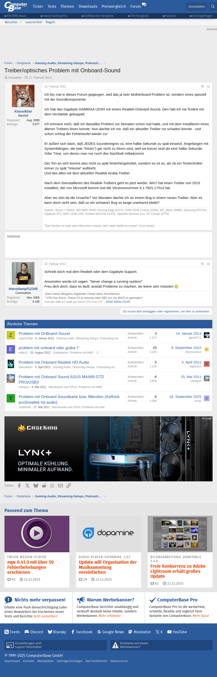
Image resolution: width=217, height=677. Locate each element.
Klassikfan (15, 77)
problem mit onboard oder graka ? (49, 348)
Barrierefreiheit (96, 661)
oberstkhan (26, 367)
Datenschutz (119, 661)
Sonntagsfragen (202, 16)
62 (155, 583)
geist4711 (195, 337)
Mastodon (142, 632)
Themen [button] (67, 6)
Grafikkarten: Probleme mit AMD (73, 352)
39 (83, 579)
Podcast (170, 16)
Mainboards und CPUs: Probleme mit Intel (78, 407)
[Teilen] (202, 86)
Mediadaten (45, 661)
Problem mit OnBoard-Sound (44, 333)
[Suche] (213, 6)
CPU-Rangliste (139, 16)
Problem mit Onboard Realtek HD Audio (54, 362)
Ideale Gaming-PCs (55, 16)
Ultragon (24, 387)
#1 (208, 86)
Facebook (84, 632)
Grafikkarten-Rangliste (98, 16)
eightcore (195, 366)
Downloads (88, 6)
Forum (135, 6)
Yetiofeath (25, 407)
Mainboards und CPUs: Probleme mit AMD (75, 387)
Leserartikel (34, 22)
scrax (198, 401)
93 (11, 579)
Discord (36, 632)
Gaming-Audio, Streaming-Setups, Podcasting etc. (87, 338)
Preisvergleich (114, 6)
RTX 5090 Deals (16, 16)
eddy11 (23, 352)
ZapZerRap (26, 338)
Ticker (38, 6)
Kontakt (28, 661)
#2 (208, 264)
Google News (113, 632)
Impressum (12, 661)
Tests (52, 6)
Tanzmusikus (193, 352)
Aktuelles (11, 22)
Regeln (50, 22)
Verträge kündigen (70, 661)
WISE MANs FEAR (118, 302)
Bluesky (59, 632)
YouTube (180, 632)
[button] (21, 22)
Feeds (15, 632)
